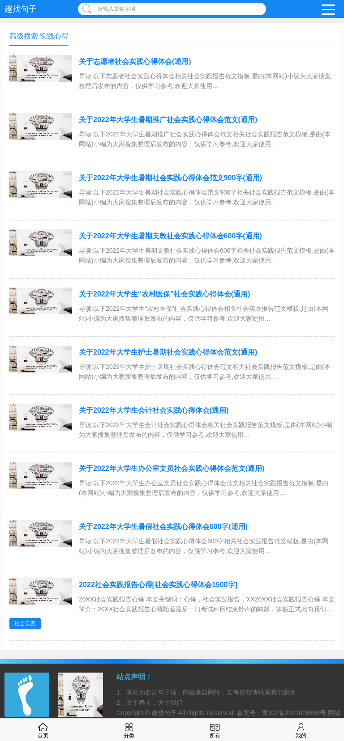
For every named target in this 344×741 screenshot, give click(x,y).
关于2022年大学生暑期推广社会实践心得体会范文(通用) (168, 119)
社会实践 (25, 623)
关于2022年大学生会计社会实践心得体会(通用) (153, 410)
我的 (301, 729)
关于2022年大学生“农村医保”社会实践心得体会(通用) (164, 294)
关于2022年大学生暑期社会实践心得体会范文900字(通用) (170, 178)
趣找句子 (20, 8)
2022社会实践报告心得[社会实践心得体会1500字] (158, 585)
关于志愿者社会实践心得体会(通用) (135, 61)
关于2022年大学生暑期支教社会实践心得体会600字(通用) (170, 236)
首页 (43, 729)
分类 (129, 729)
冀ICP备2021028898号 (294, 712)
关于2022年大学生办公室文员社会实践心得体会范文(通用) (171, 468)
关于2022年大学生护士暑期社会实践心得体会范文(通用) (168, 352)
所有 (215, 729)
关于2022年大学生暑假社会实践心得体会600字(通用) (163, 526)
